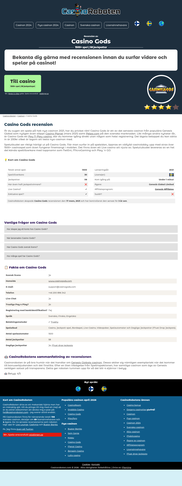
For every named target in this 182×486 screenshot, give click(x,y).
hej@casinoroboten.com (15, 412)
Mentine (126, 467)
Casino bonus (134, 405)
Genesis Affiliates (164, 189)
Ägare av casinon (136, 440)
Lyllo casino (74, 455)
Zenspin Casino (76, 451)
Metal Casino (75, 446)
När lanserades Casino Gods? (21, 238)
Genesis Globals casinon (86, 362)
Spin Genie (73, 433)
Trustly (54, 322)
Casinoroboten (9, 116)
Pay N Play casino (40, 136)
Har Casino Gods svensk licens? (22, 247)
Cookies (86, 464)
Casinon (69, 25)
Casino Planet (54, 133)
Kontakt (95, 464)
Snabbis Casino (76, 409)
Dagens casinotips (136, 409)
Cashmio (34, 424)
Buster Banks (51, 424)
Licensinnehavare (116, 25)
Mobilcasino (133, 436)
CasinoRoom (74, 405)
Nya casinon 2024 (48, 25)
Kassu (71, 437)
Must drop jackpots (62, 345)
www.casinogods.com (60, 281)
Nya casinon (133, 418)
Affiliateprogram (136, 445)
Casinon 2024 (24, 25)
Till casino (22, 83)
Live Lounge (22, 424)
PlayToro (72, 418)
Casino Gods (74, 414)
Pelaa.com (92, 133)
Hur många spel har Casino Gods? (23, 256)
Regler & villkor (14, 94)
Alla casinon (133, 431)
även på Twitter (24, 429)
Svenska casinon (90, 25)
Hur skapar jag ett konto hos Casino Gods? (27, 229)
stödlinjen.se (44, 94)
